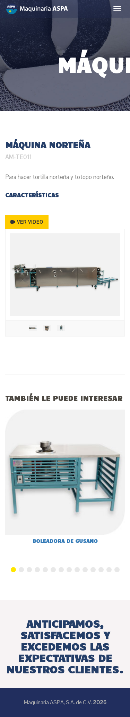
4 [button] (37, 569)
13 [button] (109, 569)
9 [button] (77, 569)
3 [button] (29, 569)
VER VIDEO (26, 222)
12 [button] (101, 569)
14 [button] (117, 569)
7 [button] (61, 569)
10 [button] (85, 569)
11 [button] (93, 569)
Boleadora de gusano (65, 541)
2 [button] (21, 569)
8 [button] (69, 569)
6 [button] (53, 569)
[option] (65, 274)
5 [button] (45, 569)
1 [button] (13, 569)
